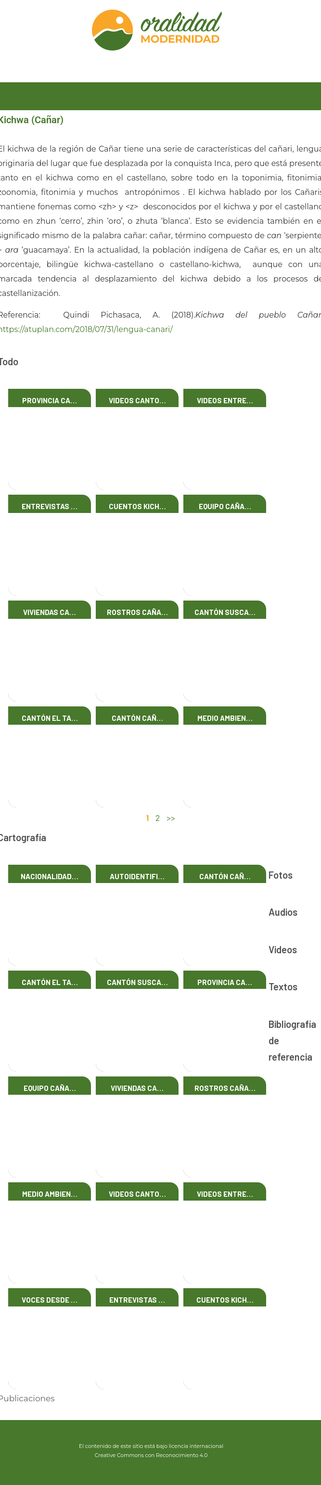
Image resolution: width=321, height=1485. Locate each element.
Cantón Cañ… (137, 718)
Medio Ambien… (225, 718)
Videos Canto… (137, 400)
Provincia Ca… (49, 400)
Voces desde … (49, 1299)
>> (171, 817)
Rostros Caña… (137, 612)
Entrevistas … (49, 506)
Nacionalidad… (49, 876)
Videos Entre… (225, 400)
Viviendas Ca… (49, 612)
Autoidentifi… (137, 876)
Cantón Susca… (225, 612)
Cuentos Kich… (137, 506)
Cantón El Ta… (50, 718)
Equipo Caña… (225, 506)
